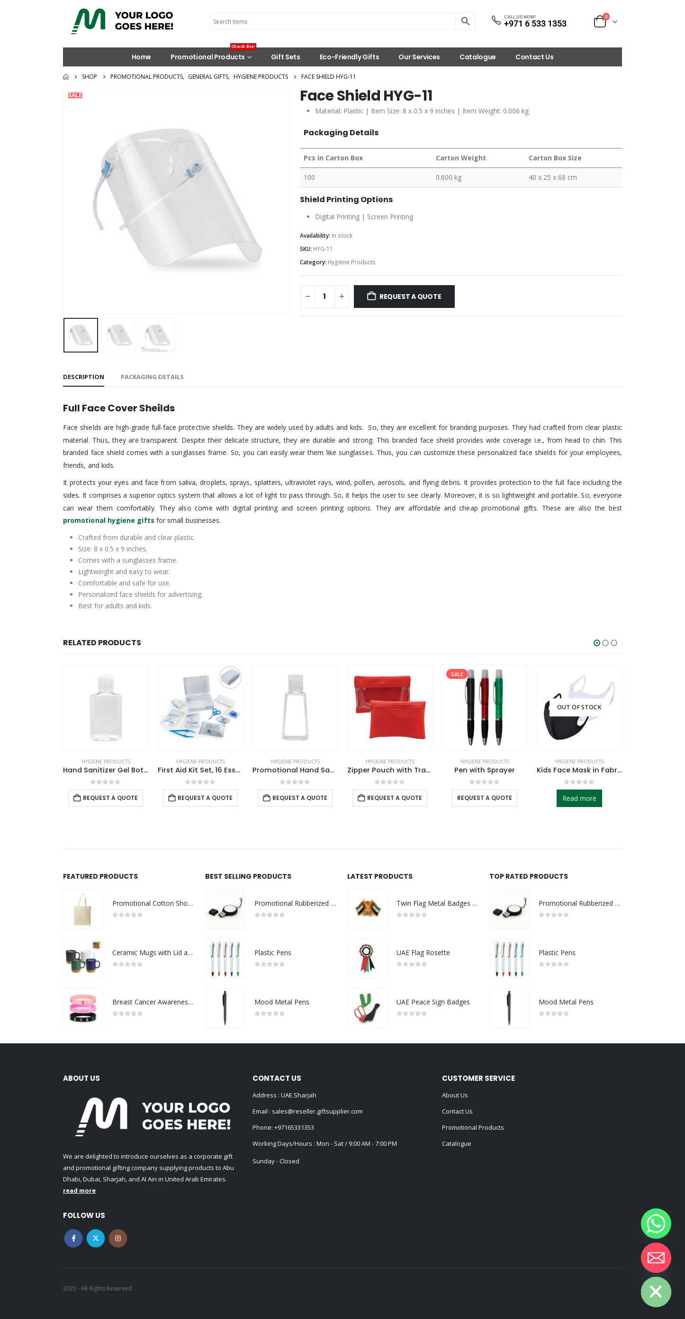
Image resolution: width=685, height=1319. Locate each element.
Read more (579, 798)
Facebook (73, 1238)
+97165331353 (294, 1127)
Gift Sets (285, 57)
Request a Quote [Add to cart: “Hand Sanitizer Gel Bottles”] (110, 798)
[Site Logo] (122, 21)
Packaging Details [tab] (152, 376)
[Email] (656, 1258)
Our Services (419, 57)
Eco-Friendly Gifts (349, 57)
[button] (597, 643)
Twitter (95, 1238)
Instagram (117, 1238)
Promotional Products (213, 54)
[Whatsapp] (656, 1223)
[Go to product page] (105, 707)
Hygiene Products (352, 262)
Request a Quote (410, 296)
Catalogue (478, 57)
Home (142, 57)
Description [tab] (83, 376)
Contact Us (534, 57)
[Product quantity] (324, 296)
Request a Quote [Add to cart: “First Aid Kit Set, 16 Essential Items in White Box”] (205, 798)
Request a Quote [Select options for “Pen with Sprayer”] (484, 798)
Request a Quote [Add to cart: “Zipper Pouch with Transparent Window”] (394, 798)
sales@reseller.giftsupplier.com (316, 1111)
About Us (455, 1095)
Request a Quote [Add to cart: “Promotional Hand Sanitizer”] (299, 798)
